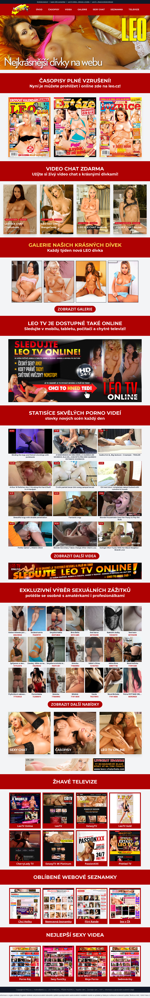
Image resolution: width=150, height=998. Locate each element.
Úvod (39, 9)
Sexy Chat (99, 9)
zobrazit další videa (75, 555)
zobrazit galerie (75, 309)
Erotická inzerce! (42, 2)
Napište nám (80, 990)
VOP (101, 990)
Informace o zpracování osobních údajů (119, 990)
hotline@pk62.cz (40, 990)
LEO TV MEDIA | (54, 990)
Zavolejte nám (92, 990)
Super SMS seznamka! (57, 2)
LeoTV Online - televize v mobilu (78, 2)
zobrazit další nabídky (75, 704)
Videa (68, 9)
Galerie (82, 9)
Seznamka (117, 9)
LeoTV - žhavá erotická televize (102, 2)
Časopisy (53, 9)
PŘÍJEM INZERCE (67, 990)
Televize (134, 9)
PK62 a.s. (28, 990)
